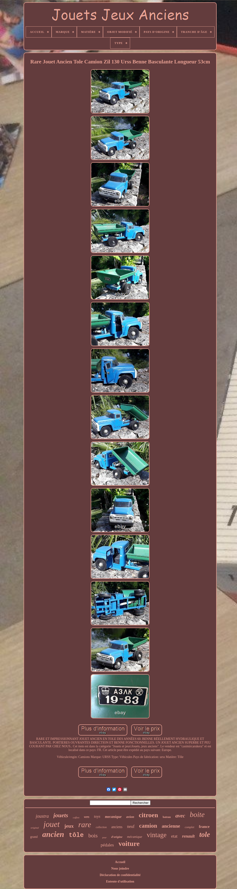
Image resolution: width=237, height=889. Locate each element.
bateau (167, 817)
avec (180, 816)
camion (148, 826)
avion (130, 817)
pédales (107, 844)
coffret (76, 817)
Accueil (120, 862)
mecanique (113, 817)
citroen (148, 815)
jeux (69, 826)
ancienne (171, 826)
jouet (52, 824)
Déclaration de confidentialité (120, 875)
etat (174, 836)
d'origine (116, 837)
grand (34, 837)
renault (188, 836)
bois (93, 836)
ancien (53, 834)
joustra (42, 816)
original (35, 827)
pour (104, 837)
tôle (76, 835)
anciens (116, 827)
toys (97, 816)
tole (204, 834)
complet (189, 827)
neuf (130, 826)
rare (84, 824)
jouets (60, 815)
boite (197, 814)
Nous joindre (120, 868)
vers (86, 817)
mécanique (134, 837)
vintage (156, 835)
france (204, 826)
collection (101, 827)
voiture (129, 843)
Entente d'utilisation (120, 881)
